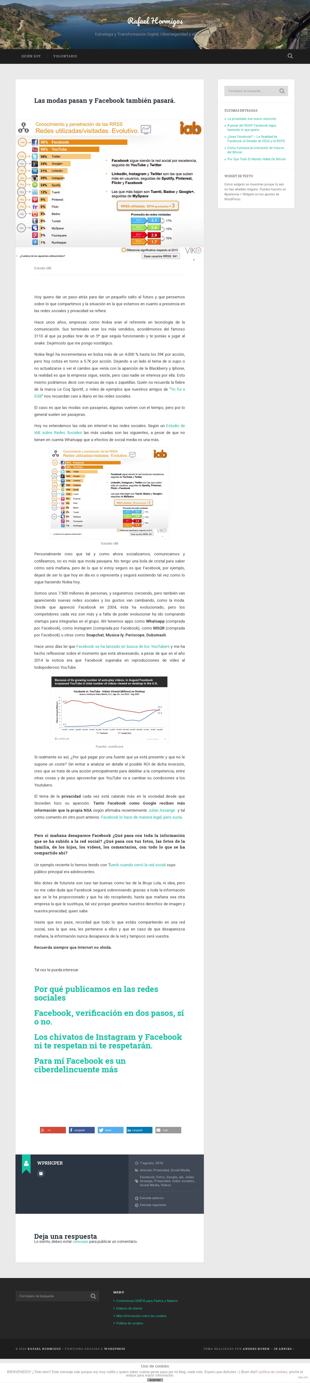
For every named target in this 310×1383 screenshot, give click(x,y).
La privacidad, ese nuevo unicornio (251, 124)
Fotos (161, 1202)
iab (183, 1202)
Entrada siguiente (153, 1230)
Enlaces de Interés (131, 1333)
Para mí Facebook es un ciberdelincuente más (83, 1089)
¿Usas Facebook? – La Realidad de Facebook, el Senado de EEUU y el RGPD (256, 144)
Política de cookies (131, 1347)
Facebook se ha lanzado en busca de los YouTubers (122, 662)
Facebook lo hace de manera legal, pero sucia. (141, 833)
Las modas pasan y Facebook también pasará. (93, 110)
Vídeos (182, 1210)
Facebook (147, 1202)
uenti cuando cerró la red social (138, 880)
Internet (146, 1195)
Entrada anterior (152, 1223)
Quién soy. (31, 62)
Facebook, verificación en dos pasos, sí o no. (109, 1033)
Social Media (181, 1195)
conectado (82, 1266)
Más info (303, 1377)
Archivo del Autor (41, 1197)
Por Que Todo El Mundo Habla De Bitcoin (256, 164)
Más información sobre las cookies (144, 1340)
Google (174, 1202)
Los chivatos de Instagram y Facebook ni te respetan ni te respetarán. (93, 1060)
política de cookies (273, 1372)
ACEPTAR (154, 1380)
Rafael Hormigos (155, 22)
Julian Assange (162, 826)
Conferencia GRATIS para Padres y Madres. (151, 1325)
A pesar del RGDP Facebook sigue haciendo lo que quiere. (251, 133)
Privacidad (162, 1195)
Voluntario (65, 62)
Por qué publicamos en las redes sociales (100, 1009)
